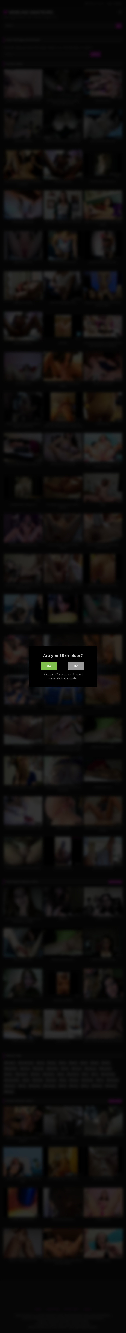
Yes (49, 666)
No (76, 666)
